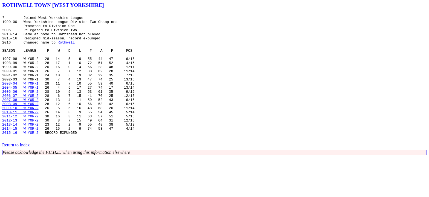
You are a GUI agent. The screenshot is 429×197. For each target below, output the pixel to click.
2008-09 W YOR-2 (20, 122)
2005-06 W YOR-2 (20, 107)
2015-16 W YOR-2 (20, 157)
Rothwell (66, 48)
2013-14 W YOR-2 (20, 147)
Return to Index (16, 170)
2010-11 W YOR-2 (20, 132)
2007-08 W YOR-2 (20, 117)
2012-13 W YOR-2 (20, 142)
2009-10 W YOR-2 (20, 127)
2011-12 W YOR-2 (20, 137)
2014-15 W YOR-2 (20, 152)
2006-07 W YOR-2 (20, 112)
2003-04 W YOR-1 (20, 97)
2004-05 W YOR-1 (20, 102)
